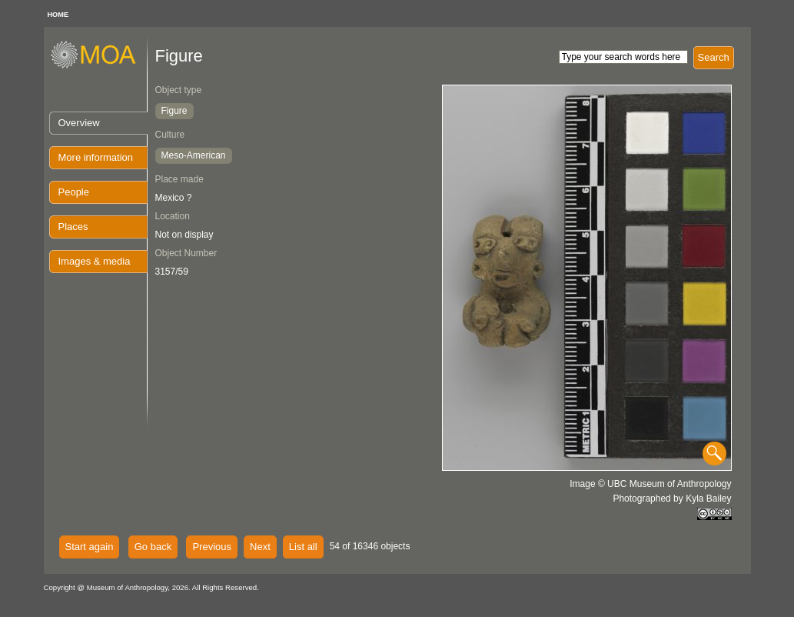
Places (73, 226)
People (73, 192)
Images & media (94, 261)
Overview (79, 122)
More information (96, 157)
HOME (58, 14)
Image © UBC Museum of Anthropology (650, 484)
